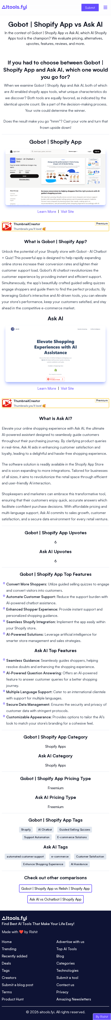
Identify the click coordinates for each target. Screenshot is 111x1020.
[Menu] (105, 7)
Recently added (14, 956)
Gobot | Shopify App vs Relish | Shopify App (55, 888)
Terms (7, 992)
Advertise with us (70, 941)
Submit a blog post (17, 985)
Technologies (67, 970)
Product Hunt (12, 999)
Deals (6, 963)
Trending (9, 949)
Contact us (65, 985)
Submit (90, 7)
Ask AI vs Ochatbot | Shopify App (55, 899)
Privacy (62, 992)
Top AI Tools (66, 949)
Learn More (46, 211)
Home (7, 941)
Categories (65, 963)
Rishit (33, 932)
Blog (60, 956)
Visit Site (67, 211)
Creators (9, 977)
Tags (6, 970)
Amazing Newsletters (73, 999)
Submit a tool (67, 977)
